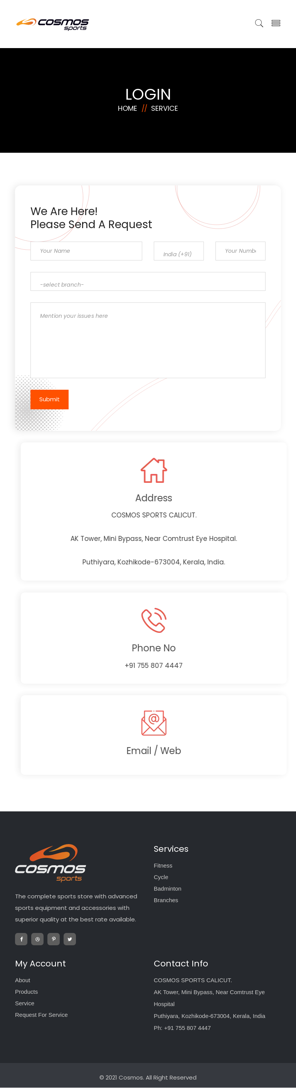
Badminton (168, 889)
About (22, 980)
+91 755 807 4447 (178, 665)
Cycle (161, 877)
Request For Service (41, 1015)
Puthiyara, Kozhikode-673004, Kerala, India (209, 1016)
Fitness (163, 866)
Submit (46, 399)
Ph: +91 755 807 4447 (182, 1028)
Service (164, 105)
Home (127, 105)
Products (26, 992)
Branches (166, 900)
